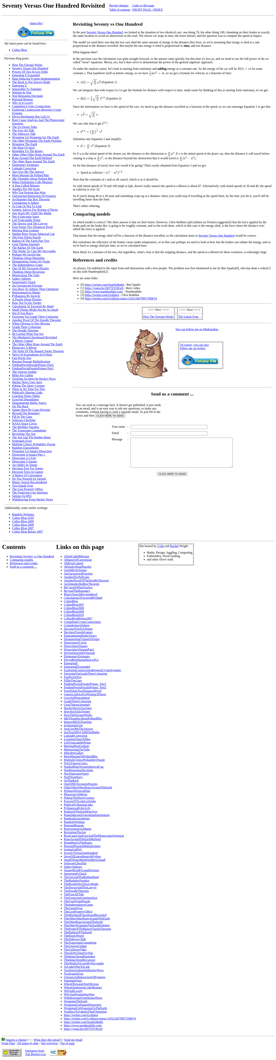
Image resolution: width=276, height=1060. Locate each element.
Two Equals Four (22, 485)
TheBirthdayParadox (76, 880)
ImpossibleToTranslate (78, 722)
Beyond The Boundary (26, 413)
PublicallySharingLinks (78, 804)
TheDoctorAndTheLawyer (80, 887)
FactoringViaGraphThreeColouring (85, 673)
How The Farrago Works (27, 64)
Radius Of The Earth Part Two (30, 240)
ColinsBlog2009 (74, 611)
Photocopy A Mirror (24, 347)
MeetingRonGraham (76, 746)
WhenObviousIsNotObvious (81, 984)
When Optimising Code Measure (32, 182)
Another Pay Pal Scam (26, 189)
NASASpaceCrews (75, 763)
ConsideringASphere (77, 625)
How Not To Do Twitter (26, 302)
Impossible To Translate (26, 89)
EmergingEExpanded (77, 666)
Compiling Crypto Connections (31, 106)
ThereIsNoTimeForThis (78, 953)
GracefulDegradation (77, 697)
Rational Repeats (22, 99)
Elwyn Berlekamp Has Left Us (31, 116)
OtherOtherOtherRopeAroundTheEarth (88, 787)
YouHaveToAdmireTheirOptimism (85, 1011)
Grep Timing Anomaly (26, 244)
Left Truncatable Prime (26, 220)
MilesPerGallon (73, 753)
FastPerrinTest (72, 677)
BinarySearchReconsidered (80, 594)
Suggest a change (16, 1039)
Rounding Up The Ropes (27, 151)
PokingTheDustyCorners (79, 797)
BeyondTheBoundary (77, 590)
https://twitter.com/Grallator (102, 295)
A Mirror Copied (22, 340)
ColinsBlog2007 (74, 604)
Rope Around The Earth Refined (32, 158)
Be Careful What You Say (28, 334)
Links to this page (143, 5)
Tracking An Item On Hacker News (34, 378)
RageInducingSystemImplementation (86, 815)
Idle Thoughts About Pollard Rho (32, 178)
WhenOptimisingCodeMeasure (83, 987)
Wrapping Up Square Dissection (32, 451)
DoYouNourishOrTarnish (79, 653)
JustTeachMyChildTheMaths (81, 732)
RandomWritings (74, 822)
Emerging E (19, 85)
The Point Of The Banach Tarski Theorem (38, 351)
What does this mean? (47, 1039)
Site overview (49, 1043)
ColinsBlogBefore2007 (78, 618)
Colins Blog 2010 (23, 517)
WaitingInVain (73, 980)
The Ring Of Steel (23, 147)
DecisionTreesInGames (78, 632)
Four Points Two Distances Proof (32, 227)
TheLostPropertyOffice (78, 911)
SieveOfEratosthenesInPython (82, 856)
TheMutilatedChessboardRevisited (85, 915)
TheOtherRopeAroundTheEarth (83, 922)
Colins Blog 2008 (23, 524)
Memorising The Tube (25, 275)
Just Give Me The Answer (28, 171)
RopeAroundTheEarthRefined (82, 839)
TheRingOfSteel (74, 935)
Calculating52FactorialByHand (83, 597)
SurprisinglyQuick (75, 873)
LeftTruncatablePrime (77, 742)
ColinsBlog (71, 601)
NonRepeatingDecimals (78, 770)
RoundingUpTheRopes (78, 842)
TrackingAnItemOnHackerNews (84, 970)
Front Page (8, 1043)
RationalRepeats (74, 825)
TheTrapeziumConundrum (80, 942)
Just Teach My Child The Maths (31, 213)
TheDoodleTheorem (76, 891)
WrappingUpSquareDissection (82, 1004)
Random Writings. (23, 514)
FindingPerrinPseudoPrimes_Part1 (85, 684)
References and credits (24, 563)
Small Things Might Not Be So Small (35, 309)
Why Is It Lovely (22, 102)
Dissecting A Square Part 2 (28, 454)
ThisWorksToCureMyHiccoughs (84, 963)
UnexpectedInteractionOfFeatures (84, 977)
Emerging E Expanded (26, 75)
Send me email (73, 1039)
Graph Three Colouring (26, 327)
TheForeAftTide (74, 894)
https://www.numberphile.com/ (104, 291)
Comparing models (21, 559)
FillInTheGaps (73, 680)
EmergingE (71, 663)
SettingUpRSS (73, 849)
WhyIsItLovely (73, 991)
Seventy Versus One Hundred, (105, 32)
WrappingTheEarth (75, 1001)
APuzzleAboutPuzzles (77, 566)
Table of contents (119, 9)
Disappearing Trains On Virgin (31, 261)
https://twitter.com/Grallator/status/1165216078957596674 (121, 298)
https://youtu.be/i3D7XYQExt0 (104, 288)
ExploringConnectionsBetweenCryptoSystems (92, 670)
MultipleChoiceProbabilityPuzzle (84, 759)
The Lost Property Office (27, 489)
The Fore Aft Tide (23, 130)
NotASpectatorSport (76, 773)
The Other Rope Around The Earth (33, 161)
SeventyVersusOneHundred (81, 853)
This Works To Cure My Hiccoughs (34, 251)
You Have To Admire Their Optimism (35, 289)
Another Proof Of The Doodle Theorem (36, 320)
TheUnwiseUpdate (75, 946)
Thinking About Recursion (28, 271)
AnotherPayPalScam (76, 577)
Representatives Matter (26, 292)
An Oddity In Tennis (24, 465)
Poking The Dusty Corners (28, 385)
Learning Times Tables (26, 396)
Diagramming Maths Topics (29, 402)
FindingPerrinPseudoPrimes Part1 (33, 368)
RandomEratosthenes (77, 818)
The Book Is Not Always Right (31, 82)
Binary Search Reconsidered (29, 482)
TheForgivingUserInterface (80, 897)
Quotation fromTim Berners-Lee (35, 1052)
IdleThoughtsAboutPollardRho (83, 718)
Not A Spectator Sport (25, 216)
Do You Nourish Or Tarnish (29, 478)
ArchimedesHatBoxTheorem (81, 584)
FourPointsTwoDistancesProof (82, 690)
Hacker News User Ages (27, 382)
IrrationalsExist (73, 725)
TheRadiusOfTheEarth (78, 932)
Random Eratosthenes (25, 447)
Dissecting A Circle (24, 458)
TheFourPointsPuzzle (77, 901)
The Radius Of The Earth (27, 247)
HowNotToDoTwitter (77, 711)
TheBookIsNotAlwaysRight (81, 884)
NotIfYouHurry (73, 777)
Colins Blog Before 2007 (27, 531)
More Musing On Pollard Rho (30, 175)
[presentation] (244, 69)
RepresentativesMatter (77, 828)
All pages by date (28, 1043)
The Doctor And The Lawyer (30, 223)
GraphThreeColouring (77, 701)
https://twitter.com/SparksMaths (104, 284)
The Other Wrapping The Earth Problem (37, 140)
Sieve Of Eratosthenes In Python (32, 354)
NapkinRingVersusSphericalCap (84, 766)
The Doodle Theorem (25, 330)
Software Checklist (23, 420)
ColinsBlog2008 (74, 608)
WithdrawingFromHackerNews (83, 997)
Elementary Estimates (25, 165)
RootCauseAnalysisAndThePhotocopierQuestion (94, 835)
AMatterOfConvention (78, 559)
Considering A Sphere (25, 202)
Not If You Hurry (22, 313)
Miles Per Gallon (22, 375)
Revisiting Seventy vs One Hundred (32, 556)
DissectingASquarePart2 (79, 649)
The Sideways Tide (24, 133)
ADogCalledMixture (76, 556)
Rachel (174, 546)
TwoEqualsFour (73, 973)
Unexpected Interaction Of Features (34, 196)
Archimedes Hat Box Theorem (31, 199)
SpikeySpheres (73, 866)
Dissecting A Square (24, 461)
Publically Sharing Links (27, 392)
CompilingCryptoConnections (82, 622)
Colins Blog (19, 50)
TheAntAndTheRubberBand (81, 877)
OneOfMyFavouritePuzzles (81, 784)
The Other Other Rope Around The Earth (37, 344)
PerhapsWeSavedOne (77, 791)
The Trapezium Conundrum (29, 430)
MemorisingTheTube (77, 749)
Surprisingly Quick (23, 282)
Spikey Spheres (21, 278)
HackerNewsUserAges (78, 708)
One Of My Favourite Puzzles (30, 268)
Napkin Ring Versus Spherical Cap (33, 233)
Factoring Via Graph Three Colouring (35, 316)
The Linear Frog (188, 316)
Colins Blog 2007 (23, 528)
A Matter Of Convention (27, 475)
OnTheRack (71, 780)
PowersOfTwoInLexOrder (80, 801)
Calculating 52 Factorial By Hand (32, 306)
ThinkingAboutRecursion (79, 960)
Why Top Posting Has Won (28, 192)
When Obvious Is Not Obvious (31, 323)
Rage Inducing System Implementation (36, 78)
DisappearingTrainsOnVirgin (81, 639)
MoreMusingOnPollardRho (81, 756)
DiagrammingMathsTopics (80, 635)
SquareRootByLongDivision (81, 870)
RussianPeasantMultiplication (82, 846)
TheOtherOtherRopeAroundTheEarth (87, 918)
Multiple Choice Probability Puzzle (33, 444)
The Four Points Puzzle (26, 237)
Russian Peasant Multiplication (31, 361)
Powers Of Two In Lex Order (30, 71)
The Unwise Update (24, 371)
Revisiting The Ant (23, 434)
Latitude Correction (24, 168)
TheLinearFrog (73, 908)
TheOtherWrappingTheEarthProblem (86, 925)
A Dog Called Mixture (26, 185)
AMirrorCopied (73, 563)
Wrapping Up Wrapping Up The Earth (35, 137)
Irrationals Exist (22, 440)
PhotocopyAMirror (75, 794)
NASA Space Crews (24, 423)
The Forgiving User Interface (30, 492)
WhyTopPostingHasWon (79, 994)
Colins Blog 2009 (23, 521)
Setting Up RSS (21, 496)
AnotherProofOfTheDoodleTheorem (86, 580)
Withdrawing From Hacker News (32, 499)
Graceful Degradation (25, 399)
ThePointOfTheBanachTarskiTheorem (87, 928)
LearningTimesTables (77, 739)
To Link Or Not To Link (27, 206)
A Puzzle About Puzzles (26, 299)
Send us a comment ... (23, 566)
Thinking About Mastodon (28, 258)
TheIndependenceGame (78, 904)
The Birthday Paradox (25, 427)
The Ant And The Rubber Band (31, 437)
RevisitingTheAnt (75, 832)
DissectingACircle (75, 642)
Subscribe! (36, 23)
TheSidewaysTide (75, 939)
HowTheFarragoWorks (78, 715)
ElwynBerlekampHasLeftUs (81, 659)
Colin (160, 546)
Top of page (67, 1043)
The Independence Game (27, 265)
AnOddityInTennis (75, 570)
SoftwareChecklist (75, 863)
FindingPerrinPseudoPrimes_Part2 (85, 687)
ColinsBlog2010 (74, 615)
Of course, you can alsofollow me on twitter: (194, 346)
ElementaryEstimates (77, 656)
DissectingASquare (76, 646)
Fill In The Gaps (22, 416)
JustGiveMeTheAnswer (78, 728)
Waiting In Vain (21, 92)
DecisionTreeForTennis (78, 628)
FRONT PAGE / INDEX (147, 9)
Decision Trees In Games (27, 471)
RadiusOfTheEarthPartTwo (80, 811)
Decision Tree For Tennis (27, 468)
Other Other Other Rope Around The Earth (38, 154)
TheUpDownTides (75, 949)
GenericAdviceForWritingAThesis (85, 694)
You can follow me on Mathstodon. (197, 329)
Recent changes (118, 5)
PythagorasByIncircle (77, 808)
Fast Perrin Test (21, 358)
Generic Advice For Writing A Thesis (35, 209)
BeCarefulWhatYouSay (78, 587)
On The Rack (20, 406)
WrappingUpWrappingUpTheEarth (85, 1008)
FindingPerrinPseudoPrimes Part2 (33, 365)
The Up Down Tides (24, 127)
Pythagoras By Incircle (26, 296)
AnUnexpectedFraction (78, 573)
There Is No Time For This (28, 389)
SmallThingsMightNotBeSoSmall (84, 859)
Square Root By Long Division (31, 409)
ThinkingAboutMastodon (79, 956)
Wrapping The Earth (24, 144)
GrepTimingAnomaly (77, 704)
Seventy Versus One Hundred (30, 68)
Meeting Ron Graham (25, 230)
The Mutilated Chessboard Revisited (34, 337)
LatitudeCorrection (75, 735)
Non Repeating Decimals (27, 96)
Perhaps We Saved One (26, 254)
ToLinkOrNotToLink (77, 966)
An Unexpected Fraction (27, 285)
